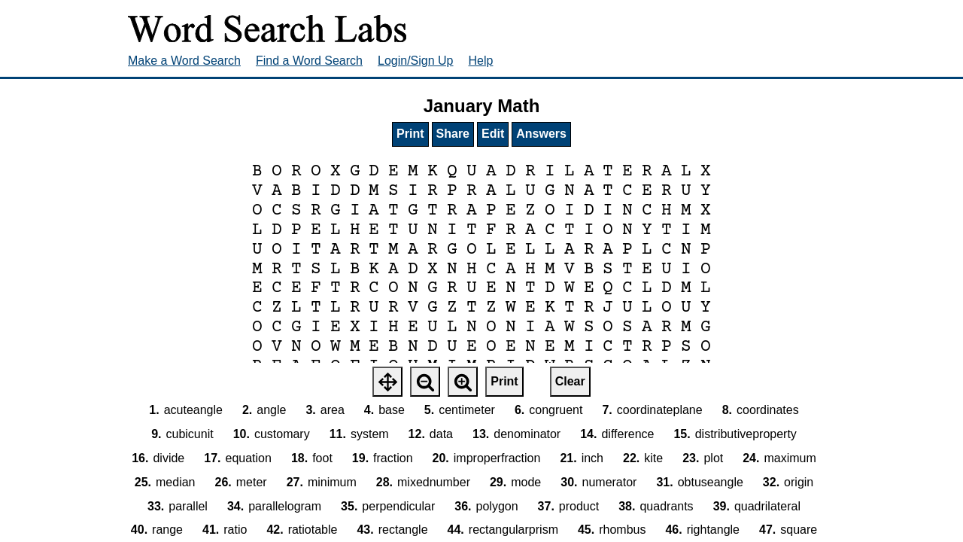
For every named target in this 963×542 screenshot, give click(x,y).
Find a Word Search (309, 60)
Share (452, 133)
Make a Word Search (184, 60)
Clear (570, 381)
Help (481, 60)
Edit (493, 133)
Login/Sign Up (416, 60)
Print (410, 133)
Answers (541, 133)
